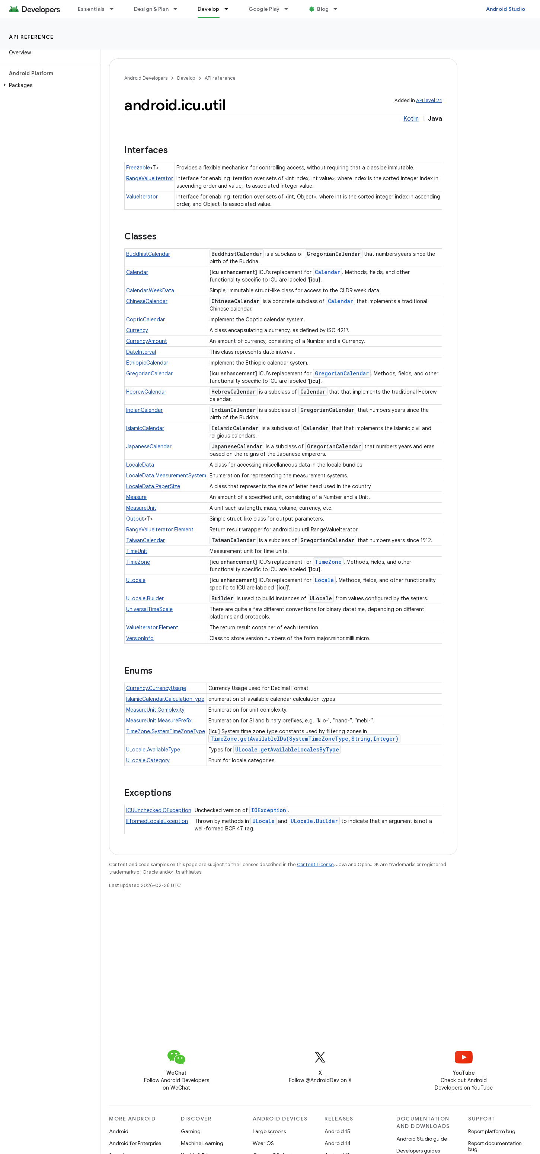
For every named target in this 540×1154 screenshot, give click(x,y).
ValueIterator (142, 196)
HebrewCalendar (146, 391)
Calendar (137, 272)
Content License (315, 864)
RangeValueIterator (149, 178)
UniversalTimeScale (149, 609)
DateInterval (141, 352)
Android (118, 1131)
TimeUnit (136, 551)
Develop (186, 78)
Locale (324, 580)
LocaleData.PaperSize (153, 486)
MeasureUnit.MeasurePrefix (159, 720)
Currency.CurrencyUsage (156, 688)
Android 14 (338, 1143)
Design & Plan (151, 9)
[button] (48, 85)
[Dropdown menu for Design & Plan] (179, 9)
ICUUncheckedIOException (158, 810)
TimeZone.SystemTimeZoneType (165, 731)
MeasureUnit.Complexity (155, 709)
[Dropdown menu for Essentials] (115, 9)
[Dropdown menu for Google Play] (289, 9)
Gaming (191, 1131)
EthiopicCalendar (147, 362)
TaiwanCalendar (145, 540)
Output (135, 518)
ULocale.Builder (145, 598)
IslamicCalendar (145, 428)
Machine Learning (202, 1143)
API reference (31, 37)
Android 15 (337, 1131)
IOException (268, 810)
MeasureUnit (141, 508)
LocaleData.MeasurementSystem (166, 475)
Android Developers (145, 78)
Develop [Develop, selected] (209, 9)
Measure (136, 497)
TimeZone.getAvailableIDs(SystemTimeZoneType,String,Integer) (304, 738)
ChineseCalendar (146, 301)
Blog (323, 9)
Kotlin (411, 119)
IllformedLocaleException (157, 821)
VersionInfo (140, 638)
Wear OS (263, 1143)
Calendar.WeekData (150, 290)
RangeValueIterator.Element (160, 529)
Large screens (269, 1131)
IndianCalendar (144, 410)
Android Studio (505, 9)
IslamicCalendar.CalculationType (165, 699)
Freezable (138, 167)
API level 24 (429, 100)
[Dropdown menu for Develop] (230, 9)
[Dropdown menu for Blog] (339, 9)
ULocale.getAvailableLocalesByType (287, 749)
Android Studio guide (421, 1138)
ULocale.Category (148, 760)
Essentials (91, 9)
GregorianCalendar (149, 373)
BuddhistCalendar (148, 254)
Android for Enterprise (135, 1143)
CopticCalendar (145, 319)
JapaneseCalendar (149, 446)
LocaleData (140, 464)
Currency (137, 330)
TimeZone (138, 562)
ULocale (136, 580)
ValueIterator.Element (152, 627)
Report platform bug (491, 1131)
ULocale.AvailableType (153, 749)
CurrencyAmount (146, 341)
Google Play (264, 9)
